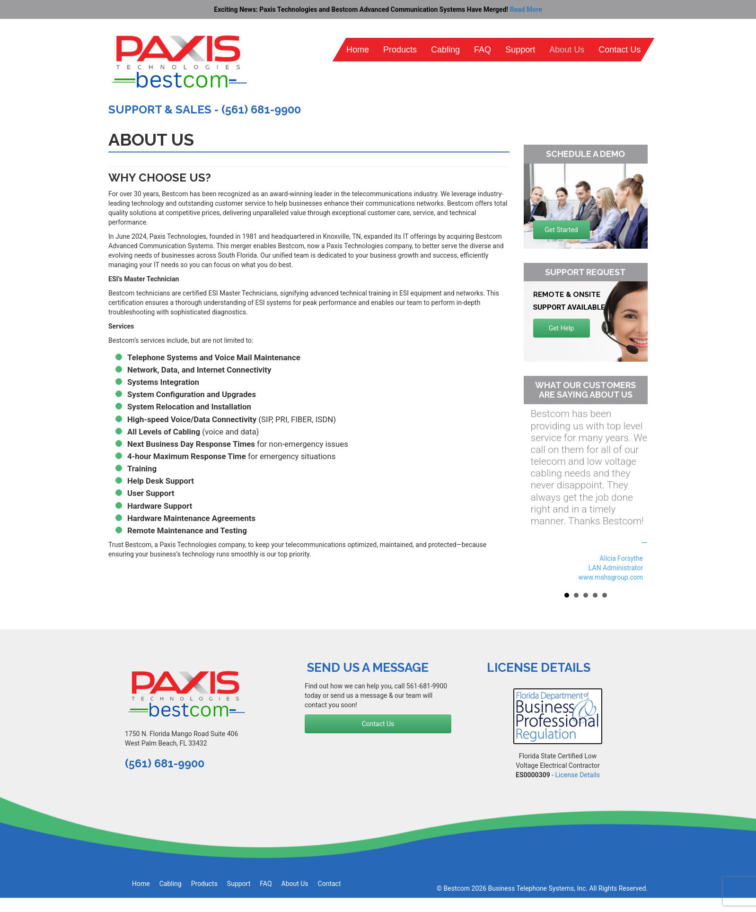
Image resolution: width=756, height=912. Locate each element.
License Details (577, 775)
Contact (329, 883)
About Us (566, 49)
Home (357, 49)
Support (520, 49)
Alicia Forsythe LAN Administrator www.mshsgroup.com (611, 568)
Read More (526, 9)
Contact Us (619, 49)
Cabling (445, 49)
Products (400, 49)
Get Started (561, 230)
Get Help (561, 328)
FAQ (482, 49)
